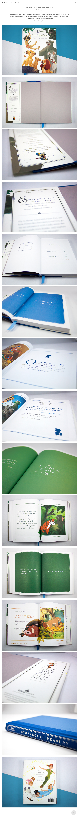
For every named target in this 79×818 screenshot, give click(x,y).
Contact (17, 2)
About (11, 2)
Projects (5, 2)
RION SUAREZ (39, 2)
